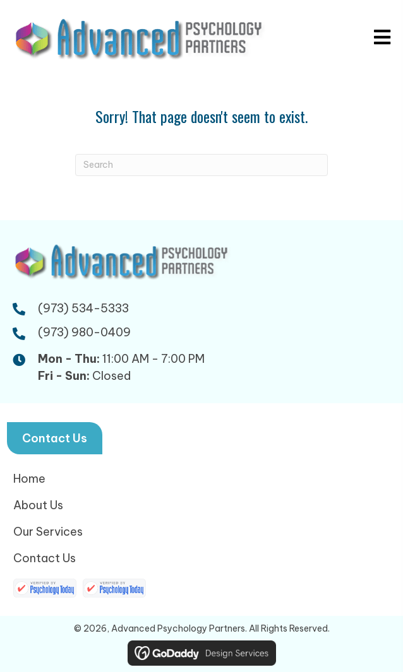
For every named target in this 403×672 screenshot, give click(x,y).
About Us (38, 505)
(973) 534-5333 (83, 308)
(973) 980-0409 (84, 332)
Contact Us (44, 558)
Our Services (48, 531)
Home (29, 478)
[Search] (201, 165)
